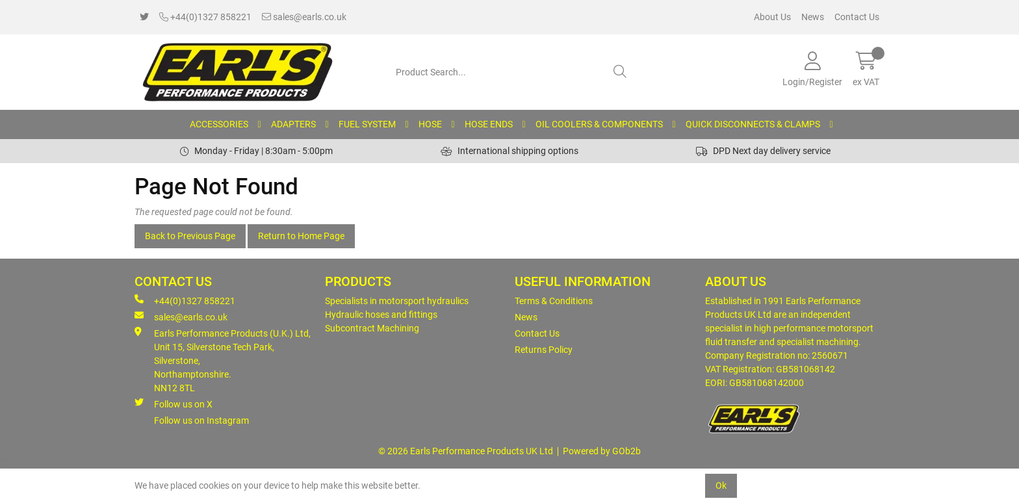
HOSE (430, 124)
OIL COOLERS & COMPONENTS (599, 124)
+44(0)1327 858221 (205, 17)
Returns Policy (544, 349)
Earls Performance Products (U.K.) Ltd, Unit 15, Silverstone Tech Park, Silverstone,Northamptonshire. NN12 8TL (223, 360)
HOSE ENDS (489, 124)
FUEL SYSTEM (367, 124)
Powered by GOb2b (602, 451)
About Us (772, 17)
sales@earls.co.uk (304, 17)
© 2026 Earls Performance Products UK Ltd (465, 451)
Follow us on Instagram (201, 420)
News (812, 17)
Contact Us (856, 17)
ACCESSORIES (219, 124)
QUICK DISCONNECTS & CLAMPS (753, 124)
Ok (721, 485)
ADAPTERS (293, 124)
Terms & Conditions (554, 301)
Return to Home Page (301, 236)
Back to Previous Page (190, 236)
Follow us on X (174, 403)
